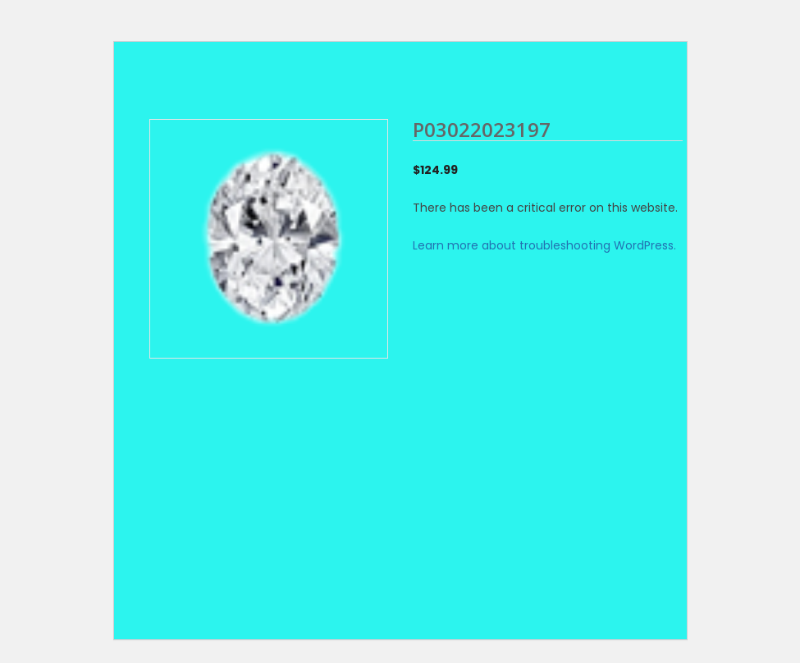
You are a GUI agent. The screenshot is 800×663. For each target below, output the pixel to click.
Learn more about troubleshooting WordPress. (544, 245)
